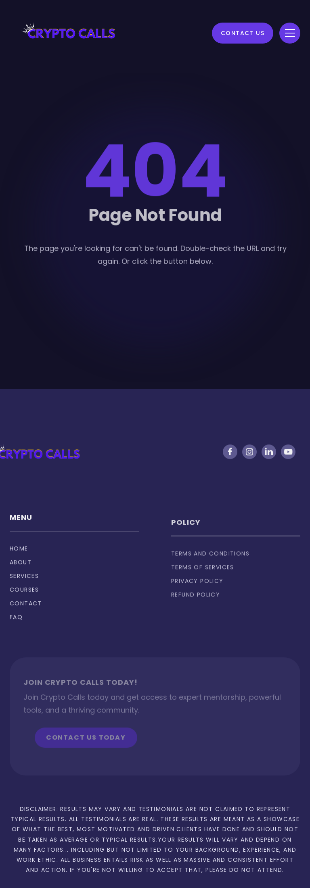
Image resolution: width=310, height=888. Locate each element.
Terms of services (202, 579)
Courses (24, 597)
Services (24, 583)
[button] (289, 33)
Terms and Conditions (210, 565)
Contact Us (242, 33)
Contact (26, 611)
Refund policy (195, 606)
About (20, 569)
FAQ (16, 624)
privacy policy (197, 592)
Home (19, 556)
